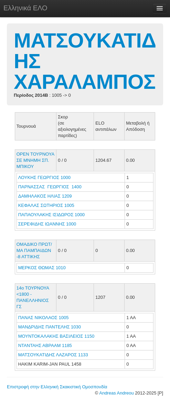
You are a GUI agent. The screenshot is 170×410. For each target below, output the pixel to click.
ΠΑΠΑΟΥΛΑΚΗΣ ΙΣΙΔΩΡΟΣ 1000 (51, 214)
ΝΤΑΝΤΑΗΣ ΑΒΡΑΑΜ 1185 (45, 345)
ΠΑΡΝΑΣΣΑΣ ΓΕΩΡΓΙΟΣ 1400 (50, 186)
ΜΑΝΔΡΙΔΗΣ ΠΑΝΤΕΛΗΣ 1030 (49, 326)
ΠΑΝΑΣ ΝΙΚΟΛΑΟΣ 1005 (43, 317)
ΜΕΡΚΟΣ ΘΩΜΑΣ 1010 (42, 267)
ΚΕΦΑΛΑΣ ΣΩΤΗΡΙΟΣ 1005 (46, 205)
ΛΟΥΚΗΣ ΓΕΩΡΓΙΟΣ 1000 (44, 177)
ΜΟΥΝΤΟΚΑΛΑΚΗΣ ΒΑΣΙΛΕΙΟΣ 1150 (56, 336)
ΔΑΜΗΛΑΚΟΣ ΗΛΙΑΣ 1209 (45, 196)
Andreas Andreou (116, 393)
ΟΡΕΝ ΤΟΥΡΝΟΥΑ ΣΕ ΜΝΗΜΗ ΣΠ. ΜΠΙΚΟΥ (35, 160)
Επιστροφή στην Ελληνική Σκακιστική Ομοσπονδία (57, 386)
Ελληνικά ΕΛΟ (25, 8)
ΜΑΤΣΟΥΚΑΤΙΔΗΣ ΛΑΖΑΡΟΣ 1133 (53, 354)
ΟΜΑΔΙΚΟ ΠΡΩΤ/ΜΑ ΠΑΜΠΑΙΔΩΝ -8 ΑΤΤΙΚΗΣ (34, 250)
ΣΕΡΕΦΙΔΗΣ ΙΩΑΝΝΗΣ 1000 (47, 224)
